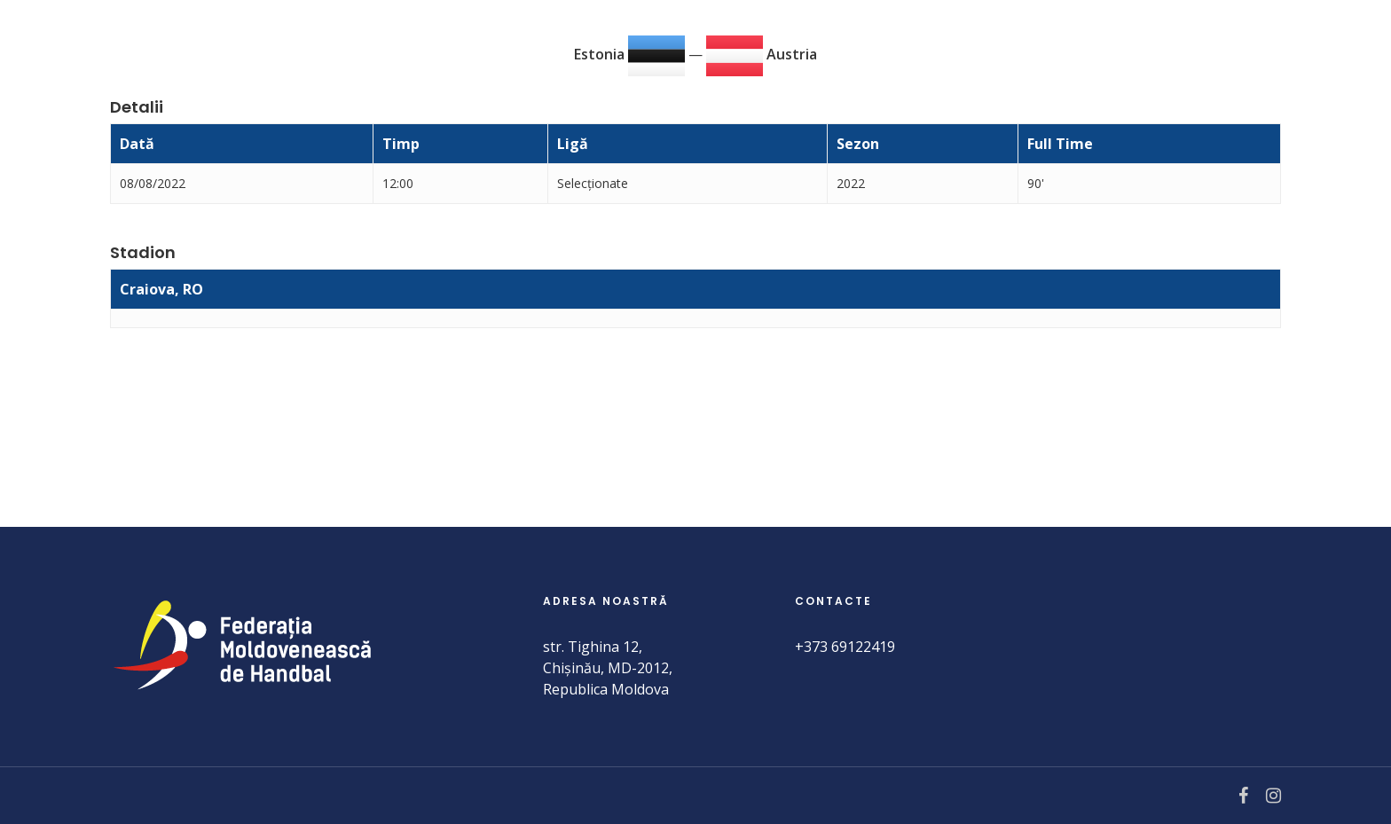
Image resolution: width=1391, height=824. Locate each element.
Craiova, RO (161, 289)
